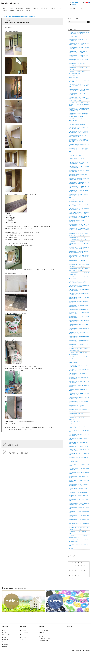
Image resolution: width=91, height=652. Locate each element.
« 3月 (72, 578)
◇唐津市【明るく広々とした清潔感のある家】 (79, 446)
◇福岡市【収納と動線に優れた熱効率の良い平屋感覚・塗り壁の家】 (19, 16)
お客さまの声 (72, 8)
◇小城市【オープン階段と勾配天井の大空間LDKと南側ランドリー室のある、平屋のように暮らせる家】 (79, 104)
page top (87, 618)
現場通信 (5, 10)
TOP (4, 8)
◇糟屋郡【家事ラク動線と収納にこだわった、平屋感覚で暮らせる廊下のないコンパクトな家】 (79, 196)
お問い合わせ (20, 10)
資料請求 (12, 10)
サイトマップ (25, 639)
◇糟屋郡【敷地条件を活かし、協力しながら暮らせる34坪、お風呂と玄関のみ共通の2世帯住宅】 (79, 256)
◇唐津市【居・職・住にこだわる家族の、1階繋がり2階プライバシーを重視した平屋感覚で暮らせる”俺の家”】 (79, 230)
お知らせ (71, 548)
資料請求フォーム (75, 4)
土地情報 (80, 8)
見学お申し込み (29, 10)
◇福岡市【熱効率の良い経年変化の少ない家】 (79, 457)
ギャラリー (43, 8)
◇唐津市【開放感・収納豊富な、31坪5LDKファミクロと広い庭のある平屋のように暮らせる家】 (79, 85)
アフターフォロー (62, 8)
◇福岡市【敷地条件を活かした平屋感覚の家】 (79, 309)
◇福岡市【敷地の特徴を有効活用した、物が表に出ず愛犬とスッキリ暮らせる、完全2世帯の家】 (79, 243)
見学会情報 (53, 8)
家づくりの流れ (19, 8)
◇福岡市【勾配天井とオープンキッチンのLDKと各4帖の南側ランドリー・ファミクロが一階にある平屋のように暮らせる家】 (79, 99)
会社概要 (28, 8)
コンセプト (10, 8)
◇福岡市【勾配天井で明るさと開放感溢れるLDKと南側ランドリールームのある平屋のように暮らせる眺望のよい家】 (79, 109)
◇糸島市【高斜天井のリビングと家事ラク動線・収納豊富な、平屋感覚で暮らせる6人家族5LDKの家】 (78, 140)
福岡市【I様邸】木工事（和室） (32, 444)
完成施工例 (35, 8)
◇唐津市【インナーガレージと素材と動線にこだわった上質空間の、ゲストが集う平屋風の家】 (79, 150)
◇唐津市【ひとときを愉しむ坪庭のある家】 (78, 492)
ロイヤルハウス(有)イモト (10, 3)
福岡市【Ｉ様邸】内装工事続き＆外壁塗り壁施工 (32, 452)
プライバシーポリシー (26, 637)
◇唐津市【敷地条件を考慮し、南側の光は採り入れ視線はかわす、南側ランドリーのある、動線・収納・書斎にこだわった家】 (79, 115)
